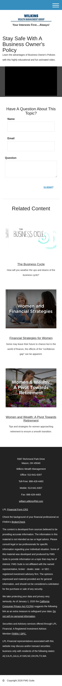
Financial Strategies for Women (31, 338)
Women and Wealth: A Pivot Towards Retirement (31, 418)
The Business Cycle (31, 264)
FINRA (15, 633)
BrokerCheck (18, 522)
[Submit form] (48, 187)
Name (11, 119)
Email (11, 138)
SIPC (23, 633)
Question (10, 157)
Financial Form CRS (17, 509)
